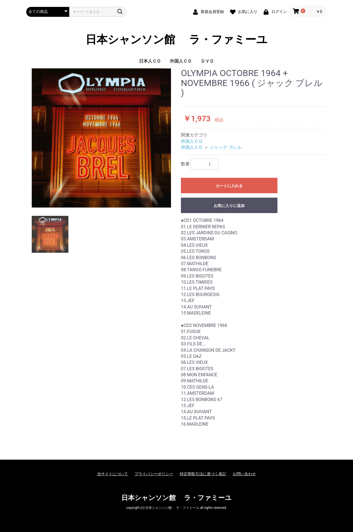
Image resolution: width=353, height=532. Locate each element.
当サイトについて (112, 474)
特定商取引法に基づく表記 (203, 474)
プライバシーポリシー (154, 474)
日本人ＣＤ (150, 61)
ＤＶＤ (207, 61)
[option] (101, 138)
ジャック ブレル (226, 147)
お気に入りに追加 (229, 205)
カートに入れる (229, 186)
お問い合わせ (244, 474)
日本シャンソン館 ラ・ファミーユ (176, 40)
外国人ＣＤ (181, 61)
